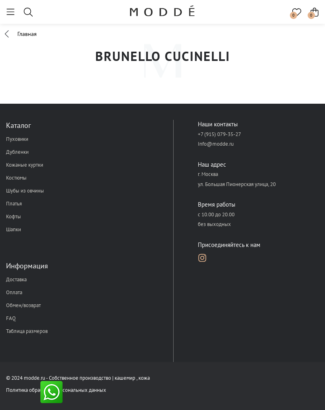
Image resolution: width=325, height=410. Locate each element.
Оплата (14, 292)
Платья (14, 203)
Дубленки (17, 152)
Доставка (16, 279)
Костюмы (16, 177)
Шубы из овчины (25, 190)
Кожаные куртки (24, 164)
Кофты (13, 216)
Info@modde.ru (216, 143)
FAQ (11, 318)
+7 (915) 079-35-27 (219, 134)
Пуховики (17, 139)
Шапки (13, 229)
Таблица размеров (27, 331)
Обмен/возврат (23, 305)
